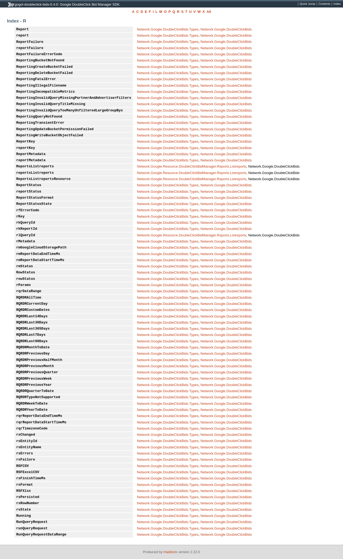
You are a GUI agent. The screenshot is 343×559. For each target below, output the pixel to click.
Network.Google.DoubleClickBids (226, 29)
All (209, 12)
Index (337, 4)
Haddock (170, 552)
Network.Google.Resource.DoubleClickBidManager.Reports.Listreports (191, 166)
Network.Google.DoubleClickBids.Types (168, 29)
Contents (324, 4)
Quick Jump (307, 4)
